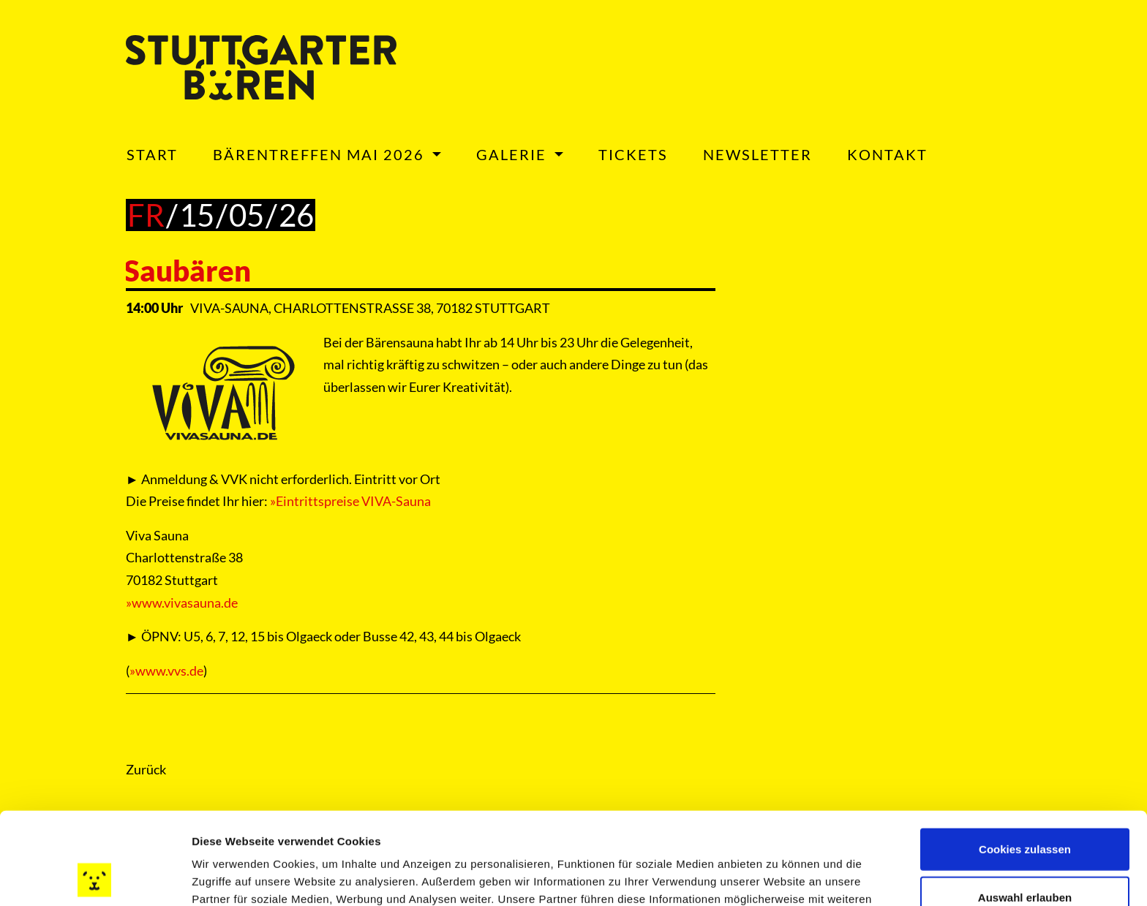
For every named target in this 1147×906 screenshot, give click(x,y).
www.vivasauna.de (185, 602)
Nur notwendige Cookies (1024, 858)
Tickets (633, 154)
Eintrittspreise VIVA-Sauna (353, 501)
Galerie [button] (513, 154)
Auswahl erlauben (1025, 810)
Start (152, 154)
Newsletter (757, 154)
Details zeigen (778, 877)
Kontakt (887, 154)
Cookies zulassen (1025, 762)
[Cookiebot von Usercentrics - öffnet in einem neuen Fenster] (95, 877)
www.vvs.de (169, 670)
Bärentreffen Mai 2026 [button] (321, 154)
